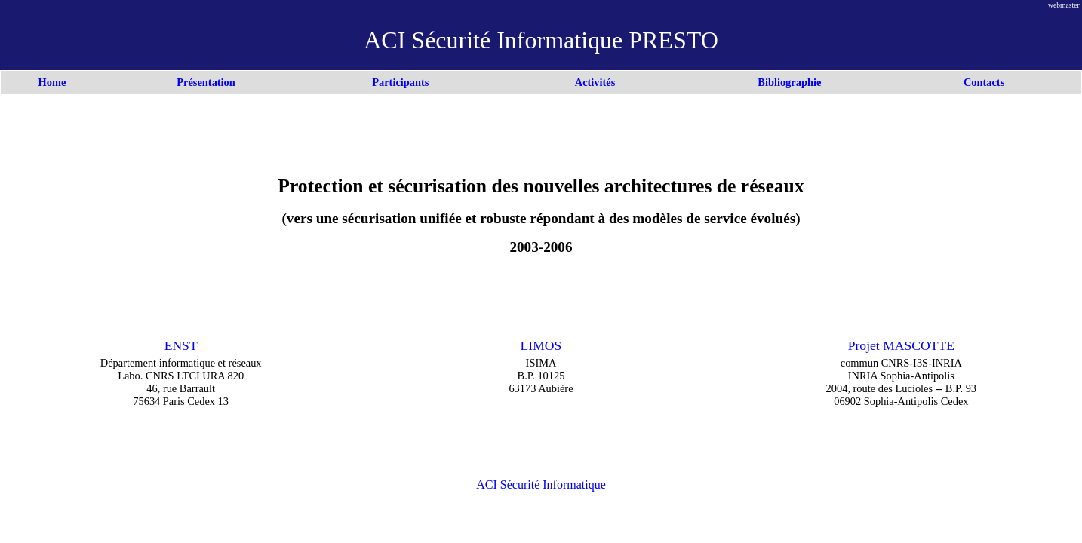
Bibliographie (789, 82)
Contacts (984, 82)
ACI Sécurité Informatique (541, 484)
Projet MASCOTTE (901, 345)
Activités (595, 82)
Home (52, 82)
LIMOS (541, 345)
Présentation (206, 82)
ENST (181, 345)
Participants (400, 82)
